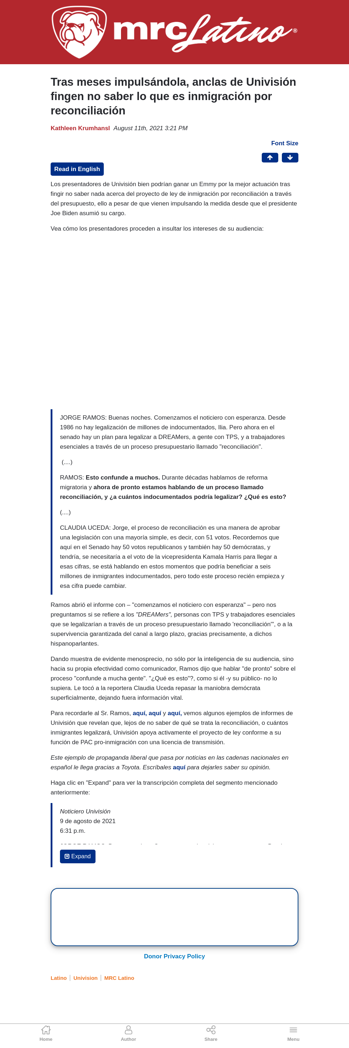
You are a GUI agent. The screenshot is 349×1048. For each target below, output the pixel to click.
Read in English (77, 169)
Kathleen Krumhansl (80, 128)
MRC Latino (119, 978)
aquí (155, 713)
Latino (59, 978)
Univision (86, 978)
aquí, (140, 713)
